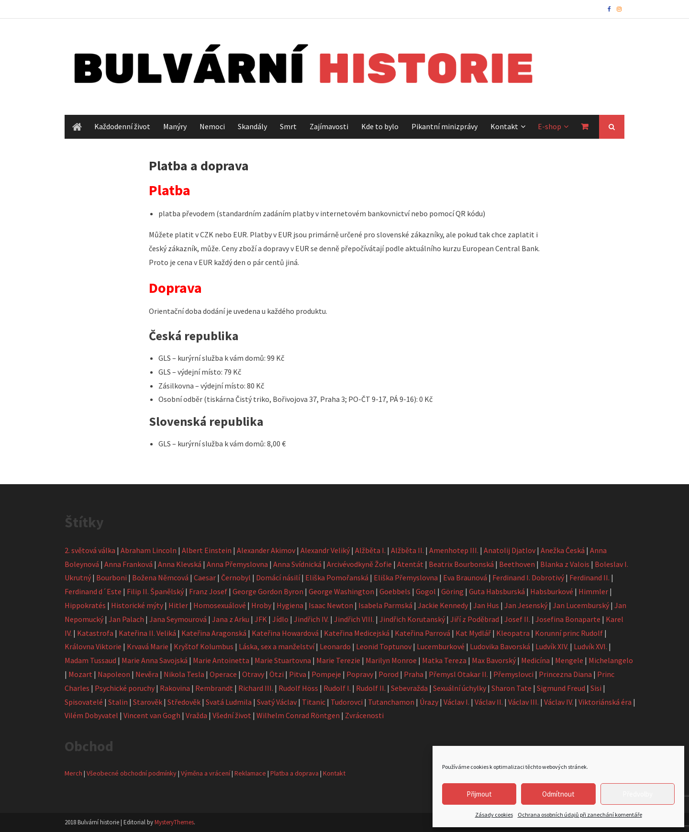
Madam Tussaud (90, 660)
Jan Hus (486, 605)
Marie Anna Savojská (155, 660)
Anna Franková (128, 564)
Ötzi (276, 674)
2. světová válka (90, 550)
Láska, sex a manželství (276, 646)
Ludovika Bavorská (500, 646)
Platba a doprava (294, 773)
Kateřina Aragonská (213, 633)
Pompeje (326, 674)
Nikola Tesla (184, 674)
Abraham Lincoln (149, 550)
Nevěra (146, 674)
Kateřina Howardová (285, 633)
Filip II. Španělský (155, 591)
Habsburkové (551, 591)
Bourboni (111, 577)
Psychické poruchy (125, 688)
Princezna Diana (565, 674)
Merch (73, 773)
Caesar (205, 577)
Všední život (231, 715)
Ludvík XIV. (551, 646)
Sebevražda (409, 688)
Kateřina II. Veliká (147, 633)
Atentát (410, 564)
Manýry (175, 126)
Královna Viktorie (93, 646)
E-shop (549, 126)
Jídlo (280, 619)
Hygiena (290, 605)
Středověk (183, 702)
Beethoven (517, 564)
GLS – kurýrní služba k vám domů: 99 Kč (221, 358)
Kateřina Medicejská (356, 633)
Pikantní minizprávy (444, 126)
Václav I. (456, 702)
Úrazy (429, 702)
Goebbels (395, 591)
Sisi (595, 688)
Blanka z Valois (564, 564)
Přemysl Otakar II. (458, 674)
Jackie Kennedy (443, 605)
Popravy (359, 674)
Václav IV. (558, 702)
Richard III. (255, 688)
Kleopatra (513, 633)
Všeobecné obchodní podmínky (132, 773)
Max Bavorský (494, 660)
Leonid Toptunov (383, 646)
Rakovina (175, 688)
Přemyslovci (513, 674)
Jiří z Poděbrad (474, 619)
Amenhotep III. (453, 550)
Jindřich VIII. (354, 619)
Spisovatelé (84, 702)
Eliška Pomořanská (336, 577)
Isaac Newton (331, 605)
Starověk (147, 702)
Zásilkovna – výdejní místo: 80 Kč (211, 385)
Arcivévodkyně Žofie (359, 564)
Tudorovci (347, 702)
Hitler (178, 605)
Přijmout (479, 794)
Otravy (253, 674)
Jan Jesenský (525, 605)
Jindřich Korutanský (412, 619)
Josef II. (517, 619)
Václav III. (523, 702)
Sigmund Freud (561, 688)
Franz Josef (208, 591)
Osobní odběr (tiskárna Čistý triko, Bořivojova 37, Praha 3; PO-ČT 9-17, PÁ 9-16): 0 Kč (295, 399)
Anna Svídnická (297, 564)
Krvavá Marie (147, 646)
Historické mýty (137, 605)
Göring (452, 591)
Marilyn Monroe (391, 660)
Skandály (252, 126)
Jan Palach (126, 619)
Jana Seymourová (178, 619)
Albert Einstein (207, 550)
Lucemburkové (441, 646)
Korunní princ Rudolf (569, 633)
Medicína (535, 660)
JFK (261, 619)
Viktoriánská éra (605, 702)
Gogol (426, 591)
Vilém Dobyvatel (91, 715)
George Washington (341, 591)
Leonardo (335, 646)
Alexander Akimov (266, 550)
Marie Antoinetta (221, 660)
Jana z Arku (230, 619)
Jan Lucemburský (581, 605)
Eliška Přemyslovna (406, 577)
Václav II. (489, 702)
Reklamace (250, 773)
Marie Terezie (338, 660)
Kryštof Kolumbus (203, 646)
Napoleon (114, 674)
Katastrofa (95, 633)
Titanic (313, 702)
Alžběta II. (407, 550)
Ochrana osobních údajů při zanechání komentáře (580, 814)
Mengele (569, 660)
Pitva (297, 674)
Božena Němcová (160, 577)
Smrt (288, 126)
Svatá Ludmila (229, 702)
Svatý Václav (277, 702)
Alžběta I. (370, 550)
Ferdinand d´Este (93, 591)
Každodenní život (122, 126)
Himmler (593, 591)
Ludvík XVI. (590, 646)
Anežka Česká (563, 550)
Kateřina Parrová (422, 633)
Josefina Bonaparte (567, 619)
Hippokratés (85, 605)
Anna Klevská (179, 564)
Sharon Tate (511, 688)
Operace (223, 674)
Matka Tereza (444, 660)
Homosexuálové (219, 605)
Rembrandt (214, 688)
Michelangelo (611, 660)
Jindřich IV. (311, 619)
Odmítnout (558, 794)
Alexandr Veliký (325, 550)
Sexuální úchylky (459, 688)
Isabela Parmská (385, 605)
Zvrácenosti (364, 715)
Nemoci (212, 126)
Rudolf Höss (298, 688)
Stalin (118, 702)
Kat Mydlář (473, 633)
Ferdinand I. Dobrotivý (528, 577)
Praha (413, 674)
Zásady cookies (494, 814)
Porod (388, 674)
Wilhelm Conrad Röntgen (298, 715)
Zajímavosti (329, 126)
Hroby (261, 605)
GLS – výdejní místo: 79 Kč (199, 372)
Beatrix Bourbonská (461, 564)
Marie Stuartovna (283, 660)
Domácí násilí (278, 577)
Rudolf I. (337, 688)
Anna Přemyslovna (237, 564)
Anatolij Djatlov (509, 550)
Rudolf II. (371, 688)
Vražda (196, 715)
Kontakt (504, 126)
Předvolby (637, 794)
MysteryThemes (174, 822)
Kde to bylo (380, 126)
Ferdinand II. (589, 577)
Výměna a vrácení (205, 773)
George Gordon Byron (268, 591)
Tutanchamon (391, 702)
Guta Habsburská (497, 591)
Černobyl (236, 577)
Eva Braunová (465, 577)
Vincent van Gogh (151, 715)
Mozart (80, 674)
